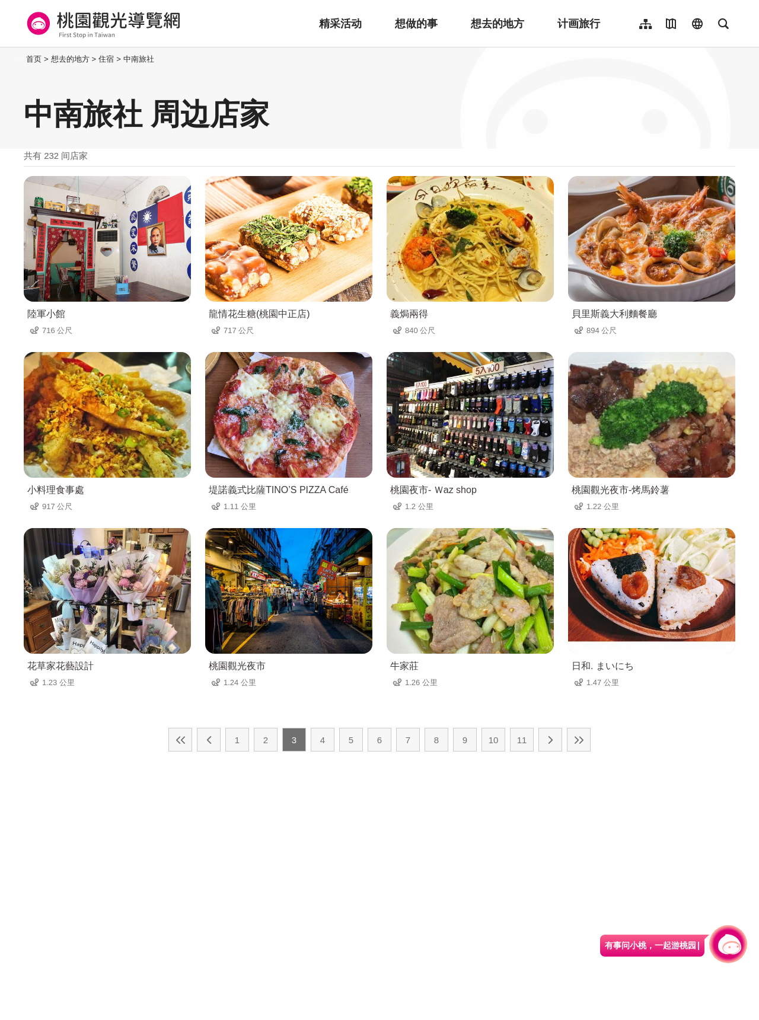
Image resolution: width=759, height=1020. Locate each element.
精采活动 (340, 24)
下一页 (550, 740)
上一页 (209, 740)
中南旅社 (138, 59)
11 (522, 740)
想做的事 (416, 24)
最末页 (579, 740)
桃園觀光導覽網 (102, 24)
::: (20, 59)
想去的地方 (497, 24)
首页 (34, 59)
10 (494, 740)
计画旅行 (578, 24)
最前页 (180, 740)
